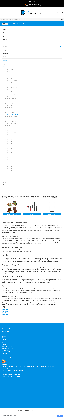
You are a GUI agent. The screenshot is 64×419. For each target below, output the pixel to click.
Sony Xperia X (8, 96)
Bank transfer (5, 331)
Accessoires (6, 191)
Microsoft (5, 184)
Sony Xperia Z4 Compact (11, 123)
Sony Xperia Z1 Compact (11, 132)
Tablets (5, 56)
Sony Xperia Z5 (8, 92)
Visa (3, 341)
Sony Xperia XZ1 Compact (11, 85)
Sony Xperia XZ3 (9, 76)
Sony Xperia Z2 (8, 128)
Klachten (4, 353)
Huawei (5, 43)
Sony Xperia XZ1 (9, 83)
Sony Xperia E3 (8, 155)
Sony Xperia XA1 (9, 105)
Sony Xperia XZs (9, 89)
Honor (4, 175)
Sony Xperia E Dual (9, 150)
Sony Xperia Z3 (8, 125)
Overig (12, 24)
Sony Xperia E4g (8, 162)
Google (5, 50)
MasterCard (5, 339)
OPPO (4, 36)
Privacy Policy (5, 350)
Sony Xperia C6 (8, 141)
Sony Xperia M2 (8, 143)
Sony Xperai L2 (8, 171)
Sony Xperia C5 (8, 139)
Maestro (4, 344)
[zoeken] (28, 416)
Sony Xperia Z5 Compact (11, 116)
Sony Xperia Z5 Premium (11, 119)
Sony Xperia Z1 (8, 130)
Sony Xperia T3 (8, 164)
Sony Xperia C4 (8, 137)
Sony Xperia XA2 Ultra (10, 101)
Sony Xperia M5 (8, 148)
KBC (3, 334)
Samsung (5, 33)
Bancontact (5, 338)
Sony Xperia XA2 (9, 103)
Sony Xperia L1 (8, 173)
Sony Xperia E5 (8, 168)
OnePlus (5, 46)
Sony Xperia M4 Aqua (10, 146)
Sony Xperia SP (8, 152)
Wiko (4, 182)
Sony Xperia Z (8, 134)
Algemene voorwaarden (8, 348)
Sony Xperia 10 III (9, 69)
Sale (4, 187)
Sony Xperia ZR (8, 166)
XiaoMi (5, 39)
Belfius (4, 336)
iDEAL (3, 333)
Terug (5, 24)
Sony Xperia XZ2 (9, 78)
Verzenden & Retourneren (9, 352)
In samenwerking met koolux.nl (42, 410)
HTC (4, 178)
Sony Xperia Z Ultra (9, 112)
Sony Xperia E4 (8, 157)
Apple (4, 29)
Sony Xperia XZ (8, 110)
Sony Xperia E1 (8, 159)
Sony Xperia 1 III (8, 74)
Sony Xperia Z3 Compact (11, 94)
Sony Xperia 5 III (8, 71)
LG (4, 180)
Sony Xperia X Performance (21, 24)
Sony (4, 66)
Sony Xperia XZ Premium (11, 87)
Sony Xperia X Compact (10, 98)
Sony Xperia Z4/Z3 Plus (10, 121)
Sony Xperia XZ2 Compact (11, 80)
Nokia (4, 64)
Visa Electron (5, 343)
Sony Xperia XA (8, 107)
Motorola (5, 53)
